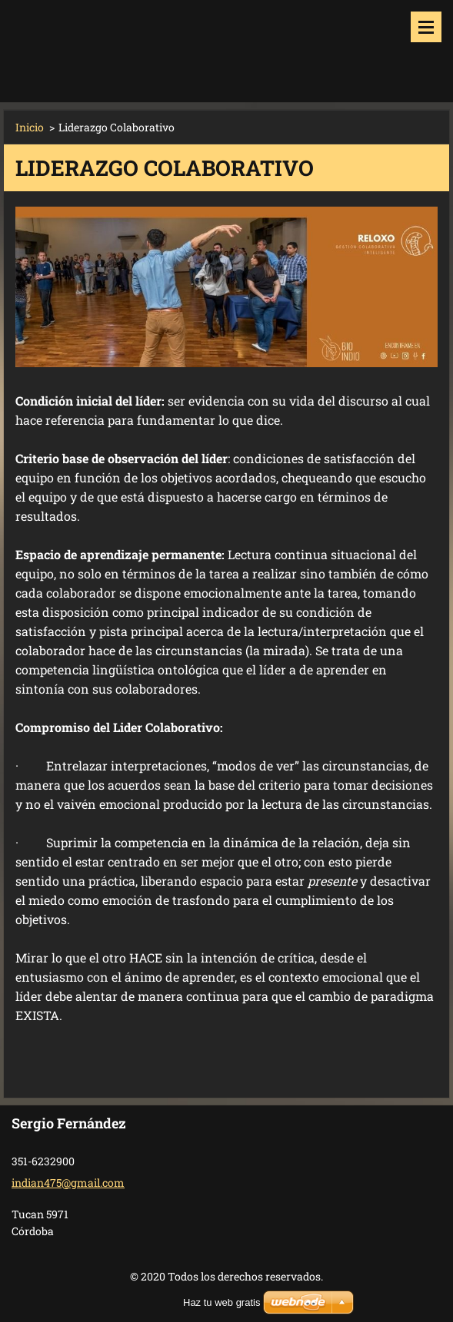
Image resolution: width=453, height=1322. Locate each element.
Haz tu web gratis (221, 1302)
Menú (426, 27)
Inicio (29, 127)
